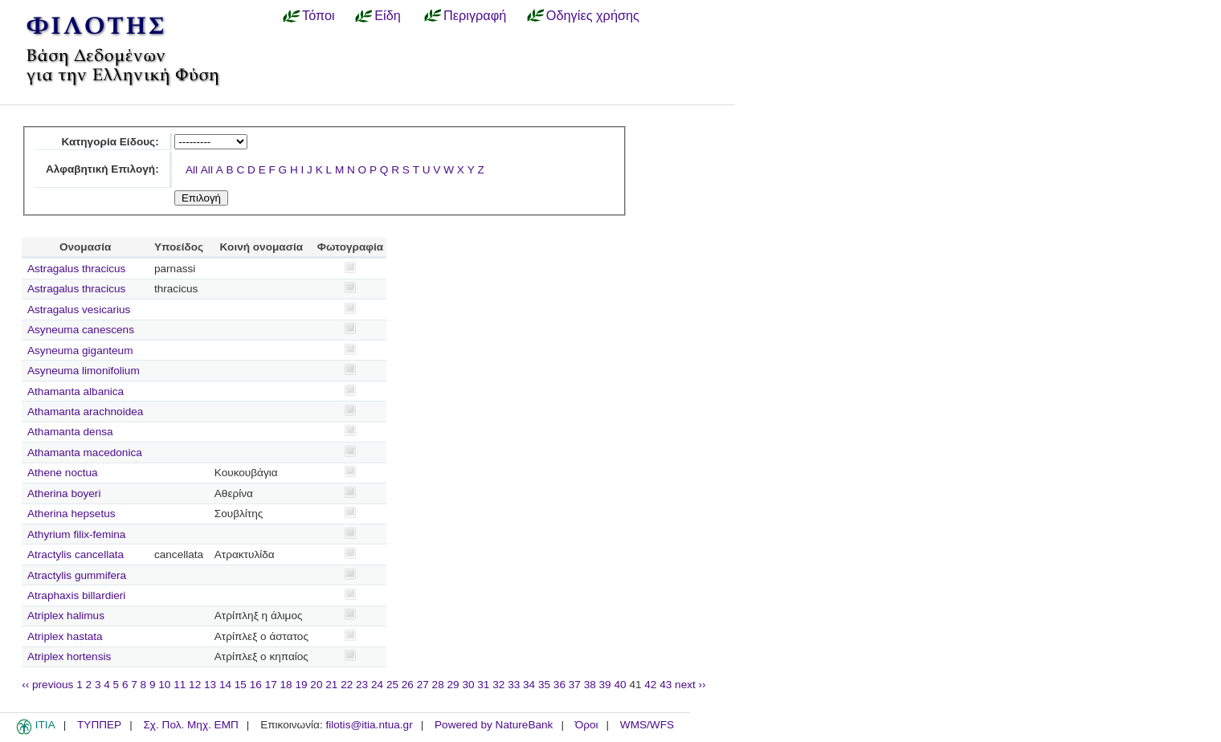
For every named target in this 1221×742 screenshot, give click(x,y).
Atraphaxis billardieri (76, 595)
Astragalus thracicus (76, 269)
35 (544, 685)
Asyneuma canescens (80, 330)
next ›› (690, 685)
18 (286, 685)
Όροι (586, 725)
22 (347, 685)
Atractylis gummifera (76, 575)
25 (392, 685)
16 (256, 685)
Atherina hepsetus (71, 514)
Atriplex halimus (65, 616)
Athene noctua (62, 473)
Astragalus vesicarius (78, 310)
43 (666, 685)
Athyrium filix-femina (76, 534)
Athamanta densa (70, 432)
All (192, 170)
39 (605, 685)
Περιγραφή (474, 15)
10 (164, 685)
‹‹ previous (47, 685)
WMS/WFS (647, 725)
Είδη (387, 15)
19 (301, 685)
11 (180, 685)
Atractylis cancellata (75, 554)
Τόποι (318, 15)
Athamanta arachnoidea (85, 412)
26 (408, 685)
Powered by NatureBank (494, 725)
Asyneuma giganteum (80, 350)
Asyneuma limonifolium (83, 371)
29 (453, 685)
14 (225, 685)
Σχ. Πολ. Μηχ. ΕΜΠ (190, 725)
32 (498, 685)
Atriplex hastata (65, 636)
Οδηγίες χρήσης (592, 15)
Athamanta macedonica (84, 452)
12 (195, 685)
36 (559, 685)
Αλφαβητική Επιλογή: (102, 169)
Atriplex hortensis (69, 656)
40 (620, 685)
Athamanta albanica (75, 391)
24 (377, 685)
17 (271, 685)
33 (514, 685)
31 (483, 685)
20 (316, 685)
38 (590, 685)
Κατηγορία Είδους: (109, 142)
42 (650, 685)
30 (468, 685)
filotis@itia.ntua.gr (368, 725)
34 (529, 685)
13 (210, 685)
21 (331, 685)
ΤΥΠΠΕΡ (99, 725)
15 (241, 685)
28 (438, 685)
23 (362, 685)
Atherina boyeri (63, 493)
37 (575, 685)
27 (423, 685)
